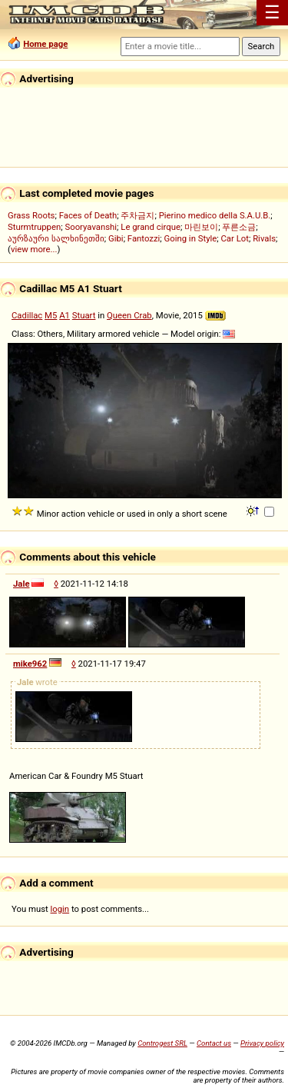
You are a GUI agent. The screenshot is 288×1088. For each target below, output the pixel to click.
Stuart (84, 315)
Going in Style (190, 238)
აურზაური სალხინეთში (56, 238)
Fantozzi (143, 238)
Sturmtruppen (34, 226)
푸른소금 (239, 226)
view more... (34, 249)
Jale (21, 583)
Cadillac (27, 315)
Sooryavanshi (91, 226)
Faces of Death (88, 215)
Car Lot (234, 238)
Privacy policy (262, 1043)
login (60, 908)
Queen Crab (129, 315)
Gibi (116, 238)
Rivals (264, 238)
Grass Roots (31, 215)
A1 (64, 315)
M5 (51, 315)
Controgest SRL (162, 1043)
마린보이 (201, 226)
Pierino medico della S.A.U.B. (215, 215)
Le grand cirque (150, 226)
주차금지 (137, 215)
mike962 (30, 663)
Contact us (214, 1043)
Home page (45, 43)
